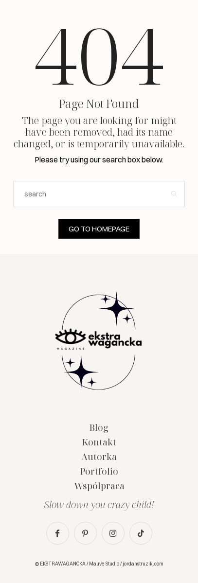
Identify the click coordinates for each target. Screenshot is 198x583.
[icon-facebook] (57, 533)
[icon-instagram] (113, 533)
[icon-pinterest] (85, 533)
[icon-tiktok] (140, 533)
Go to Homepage (99, 228)
